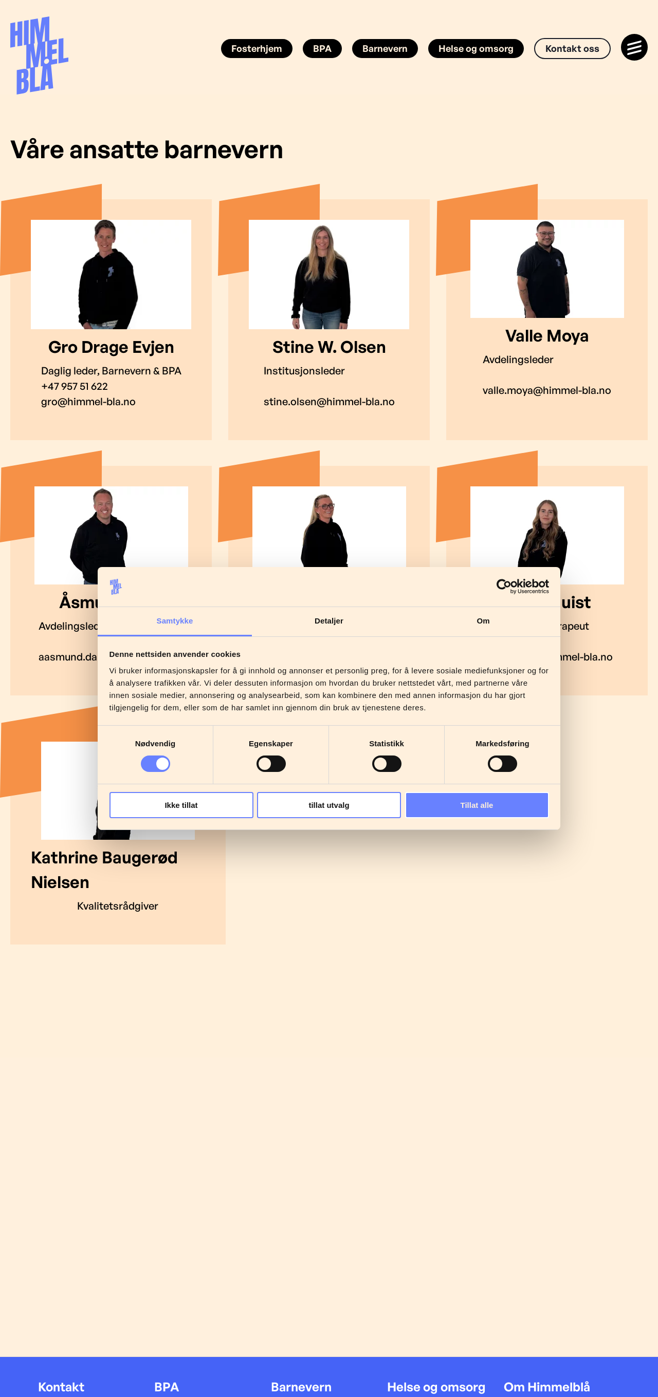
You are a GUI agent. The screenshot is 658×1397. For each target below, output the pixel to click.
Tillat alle (477, 805)
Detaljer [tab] (329, 620)
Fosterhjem (256, 48)
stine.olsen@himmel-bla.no (329, 401)
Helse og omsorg (476, 48)
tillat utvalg (328, 805)
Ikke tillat (180, 805)
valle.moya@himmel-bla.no (547, 390)
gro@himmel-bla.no (88, 401)
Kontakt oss (572, 48)
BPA (322, 48)
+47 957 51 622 (74, 386)
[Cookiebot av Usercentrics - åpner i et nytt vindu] (504, 586)
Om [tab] (483, 620)
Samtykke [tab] (175, 620)
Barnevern (385, 48)
